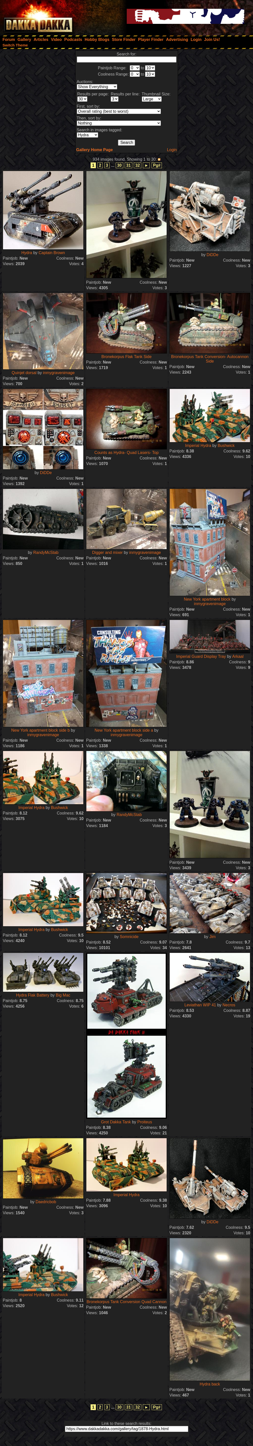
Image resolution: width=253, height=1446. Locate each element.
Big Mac (63, 995)
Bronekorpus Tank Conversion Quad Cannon (126, 1302)
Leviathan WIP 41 (200, 1005)
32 (137, 165)
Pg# (156, 165)
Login (172, 150)
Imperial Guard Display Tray (201, 656)
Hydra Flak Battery (32, 995)
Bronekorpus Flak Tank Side (126, 357)
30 (119, 165)
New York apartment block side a (124, 730)
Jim (212, 937)
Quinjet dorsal (24, 373)
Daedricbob (46, 1202)
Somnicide (129, 937)
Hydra (26, 253)
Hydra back (210, 1384)
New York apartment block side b (40, 730)
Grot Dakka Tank (116, 1122)
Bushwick (226, 445)
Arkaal (237, 656)
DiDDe (212, 255)
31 (128, 165)
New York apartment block (207, 599)
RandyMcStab (45, 552)
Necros (229, 1005)
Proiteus (144, 1122)
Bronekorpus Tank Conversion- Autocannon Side (209, 359)
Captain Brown (52, 253)
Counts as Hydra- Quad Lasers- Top (126, 452)
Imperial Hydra (198, 445)
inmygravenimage (59, 373)
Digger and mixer (108, 552)
